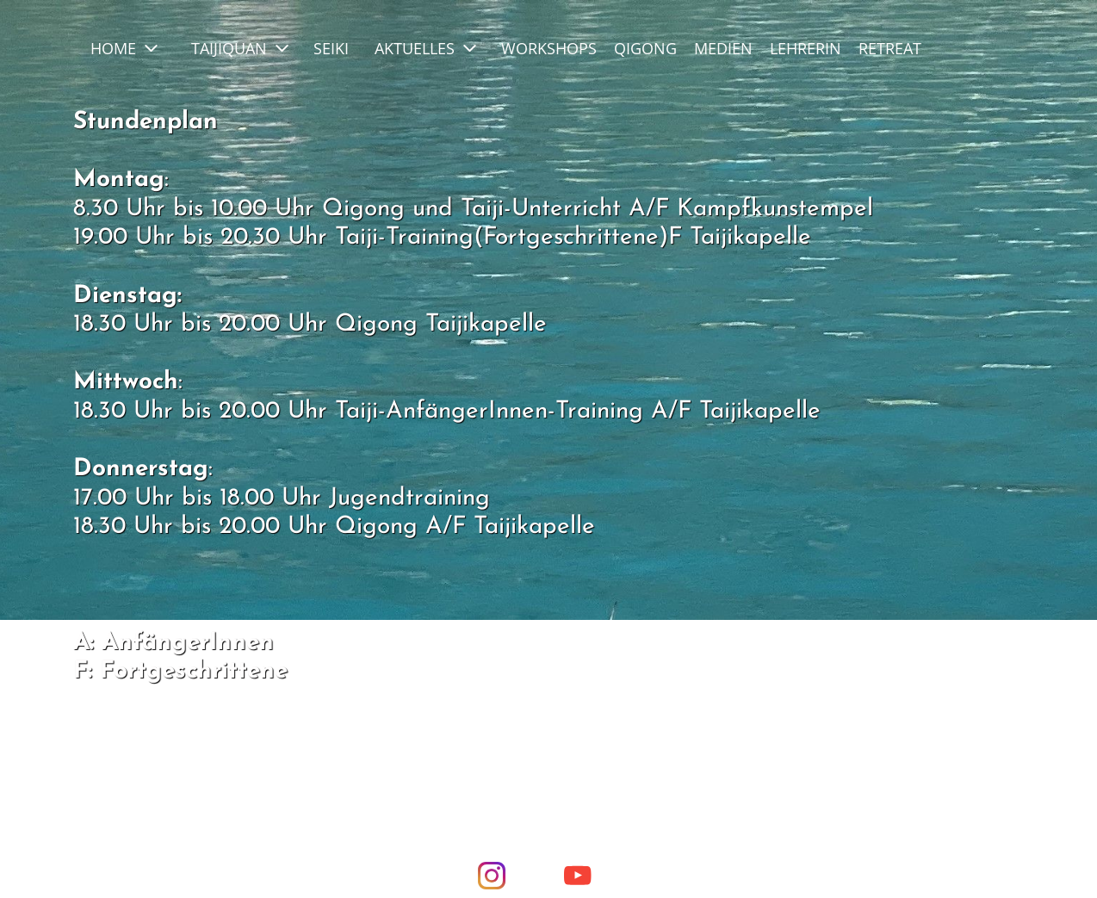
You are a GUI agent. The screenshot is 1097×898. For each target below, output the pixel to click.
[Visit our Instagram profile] (491, 875)
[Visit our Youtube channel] (578, 875)
